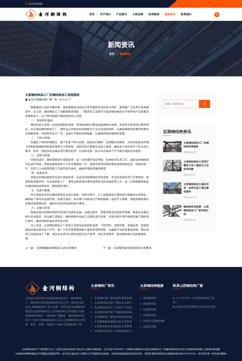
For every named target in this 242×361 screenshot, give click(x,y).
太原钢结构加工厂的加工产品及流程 (114, 307)
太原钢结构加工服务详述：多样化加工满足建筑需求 (196, 187)
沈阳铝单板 (149, 326)
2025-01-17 (63, 99)
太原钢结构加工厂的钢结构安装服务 (196, 144)
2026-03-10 (190, 197)
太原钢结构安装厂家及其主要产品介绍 (114, 302)
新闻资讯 (170, 14)
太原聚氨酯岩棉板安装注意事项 (113, 321)
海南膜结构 (149, 298)
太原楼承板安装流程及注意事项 (132, 247)
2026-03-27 (190, 174)
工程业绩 (137, 14)
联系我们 (186, 14)
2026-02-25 (190, 219)
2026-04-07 (190, 152)
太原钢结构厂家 (42, 99)
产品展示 (121, 14)
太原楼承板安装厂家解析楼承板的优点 (114, 312)
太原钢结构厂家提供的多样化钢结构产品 (114, 316)
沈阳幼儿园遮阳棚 (153, 320)
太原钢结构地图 (194, 349)
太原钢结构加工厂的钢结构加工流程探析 (114, 331)
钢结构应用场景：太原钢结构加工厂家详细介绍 (196, 210)
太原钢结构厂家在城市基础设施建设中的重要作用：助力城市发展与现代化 (114, 298)
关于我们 (105, 14)
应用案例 (153, 14)
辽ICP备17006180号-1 (115, 349)
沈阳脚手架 (149, 303)
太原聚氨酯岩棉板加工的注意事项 (56, 247)
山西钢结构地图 (212, 349)
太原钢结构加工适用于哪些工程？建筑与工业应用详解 (196, 165)
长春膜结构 (149, 315)
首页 (92, 14)
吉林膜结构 (149, 309)
